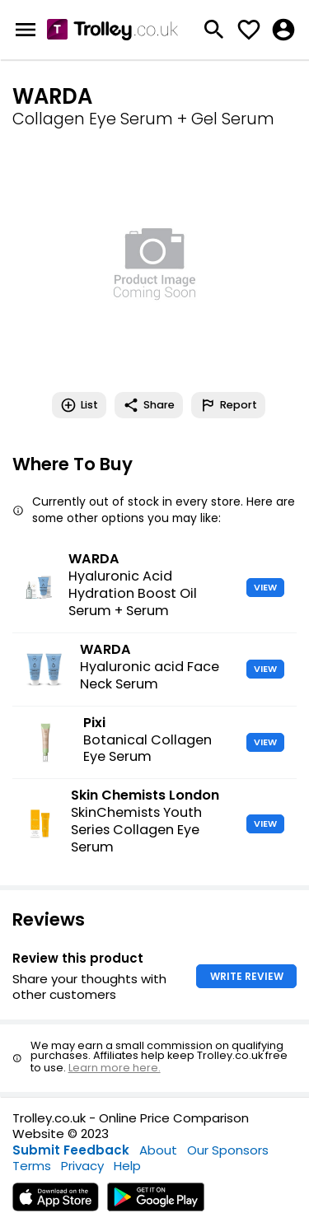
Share (149, 405)
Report (228, 405)
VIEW (265, 587)
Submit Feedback (70, 1150)
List (79, 405)
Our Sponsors (228, 1150)
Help (127, 1165)
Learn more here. (114, 1067)
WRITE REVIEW (246, 976)
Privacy (82, 1165)
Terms (31, 1165)
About (158, 1150)
